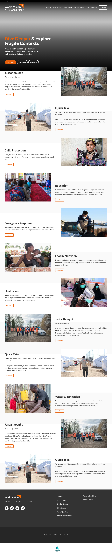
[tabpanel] (56, 274)
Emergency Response (18, 223)
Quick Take (62, 108)
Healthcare (12, 291)
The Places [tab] (22, 62)
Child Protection (15, 150)
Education (61, 185)
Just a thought (14, 73)
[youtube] (17, 508)
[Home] (19, 7)
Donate (103, 7)
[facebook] (7, 508)
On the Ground (79, 7)
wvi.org (6, 1)
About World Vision (64, 516)
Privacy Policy (87, 499)
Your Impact (57, 7)
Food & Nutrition (66, 256)
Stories (48, 7)
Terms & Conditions (89, 496)
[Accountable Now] (57, 552)
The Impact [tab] (10, 62)
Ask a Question (92, 7)
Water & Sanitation (67, 396)
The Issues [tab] (33, 62)
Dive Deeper (68, 7)
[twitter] (12, 508)
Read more (9, 94)
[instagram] (23, 508)
